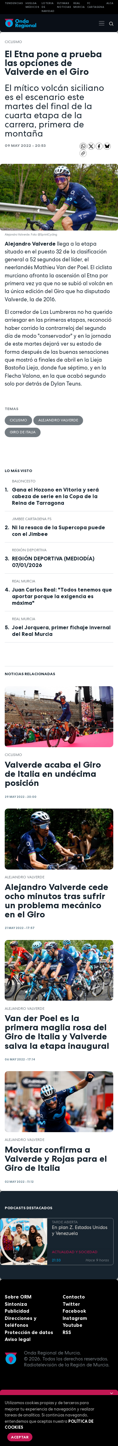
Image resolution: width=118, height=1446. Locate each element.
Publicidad (17, 1311)
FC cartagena (95, 5)
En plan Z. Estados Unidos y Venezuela (79, 1231)
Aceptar (20, 1437)
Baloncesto (24, 481)
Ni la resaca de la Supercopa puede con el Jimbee (58, 530)
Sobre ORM (18, 1297)
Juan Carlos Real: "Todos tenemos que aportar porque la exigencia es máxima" (62, 596)
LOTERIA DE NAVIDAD (48, 7)
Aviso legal (18, 1339)
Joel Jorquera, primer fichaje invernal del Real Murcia (61, 630)
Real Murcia (79, 5)
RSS (67, 1332)
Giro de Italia (23, 432)
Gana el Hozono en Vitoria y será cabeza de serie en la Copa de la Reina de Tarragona (55, 496)
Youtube (72, 1325)
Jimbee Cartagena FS (32, 518)
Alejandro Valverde (58, 420)
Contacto (74, 1297)
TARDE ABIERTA (65, 1222)
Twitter (71, 1304)
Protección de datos (29, 1332)
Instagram (75, 1318)
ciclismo (13, 41)
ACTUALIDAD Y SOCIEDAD (75, 1251)
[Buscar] (109, 23)
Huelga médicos (32, 5)
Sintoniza (16, 1304)
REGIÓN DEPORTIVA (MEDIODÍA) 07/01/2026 (53, 561)
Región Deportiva (29, 550)
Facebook (74, 1311)
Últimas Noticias (64, 5)
